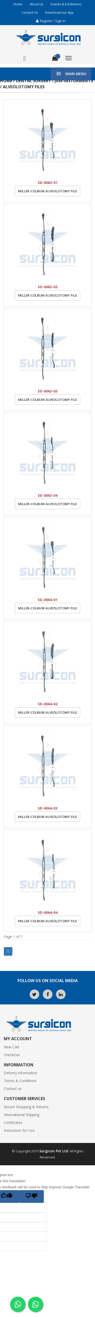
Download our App (59, 12)
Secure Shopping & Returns (26, 1106)
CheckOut (12, 1054)
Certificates (13, 1122)
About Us (37, 4)
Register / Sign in (50, 21)
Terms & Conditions (20, 1080)
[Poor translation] (31, 1196)
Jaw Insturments (74, 80)
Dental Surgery (33, 80)
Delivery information (20, 1072)
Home (18, 4)
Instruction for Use (19, 1130)
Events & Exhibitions (66, 4)
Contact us (13, 1088)
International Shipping (21, 1114)
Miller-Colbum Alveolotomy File (47, 191)
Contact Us (30, 12)
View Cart (11, 1047)
